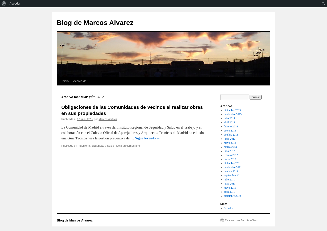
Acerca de (80, 81)
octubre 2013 (231, 134)
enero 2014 (230, 130)
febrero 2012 (231, 155)
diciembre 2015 (232, 110)
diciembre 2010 (232, 195)
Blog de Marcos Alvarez (95, 22)
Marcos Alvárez (108, 119)
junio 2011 (229, 183)
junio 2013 (230, 138)
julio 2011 (229, 179)
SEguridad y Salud (103, 145)
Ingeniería (84, 145)
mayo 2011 (230, 187)
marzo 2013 (230, 146)
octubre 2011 (231, 171)
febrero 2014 (231, 126)
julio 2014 (229, 118)
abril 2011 (229, 191)
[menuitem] (4, 3)
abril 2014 (229, 122)
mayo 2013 (230, 142)
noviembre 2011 (233, 167)
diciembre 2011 (232, 163)
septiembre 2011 (233, 175)
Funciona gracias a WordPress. (242, 220)
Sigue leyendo (147, 138)
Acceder (228, 208)
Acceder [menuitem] (15, 3)
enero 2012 (230, 159)
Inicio (65, 81)
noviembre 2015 (233, 114)
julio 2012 (229, 151)
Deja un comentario (128, 145)
